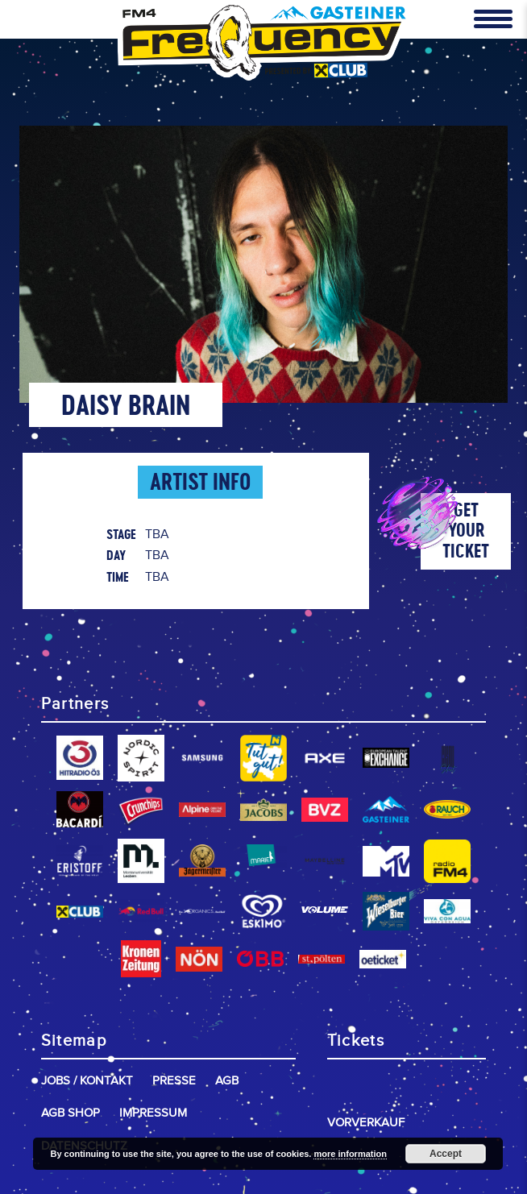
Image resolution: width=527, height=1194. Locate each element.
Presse (174, 1081)
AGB (227, 1081)
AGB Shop (70, 1113)
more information (349, 1154)
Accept (445, 1153)
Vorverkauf (366, 1123)
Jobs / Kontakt (87, 1081)
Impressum (153, 1113)
